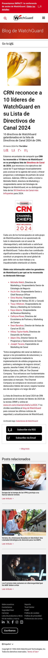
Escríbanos (9, 630)
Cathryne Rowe (17, 316)
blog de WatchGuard (32, 408)
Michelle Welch (17, 282)
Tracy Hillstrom (17, 304)
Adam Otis (15, 338)
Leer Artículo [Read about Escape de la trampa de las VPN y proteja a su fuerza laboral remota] (7, 499)
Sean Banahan (17, 325)
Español (7, 644)
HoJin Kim (15, 291)
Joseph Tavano (17, 344)
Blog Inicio (25, 449)
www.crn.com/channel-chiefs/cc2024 (20, 405)
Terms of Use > (33, 652)
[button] (43, 17)
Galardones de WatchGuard (27, 421)
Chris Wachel (16, 298)
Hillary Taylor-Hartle (19, 331)
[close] (39, 6)
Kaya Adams (16, 310)
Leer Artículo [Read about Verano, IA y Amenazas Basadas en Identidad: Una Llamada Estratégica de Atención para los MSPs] (7, 544)
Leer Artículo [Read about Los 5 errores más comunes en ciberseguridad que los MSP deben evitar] (7, 589)
